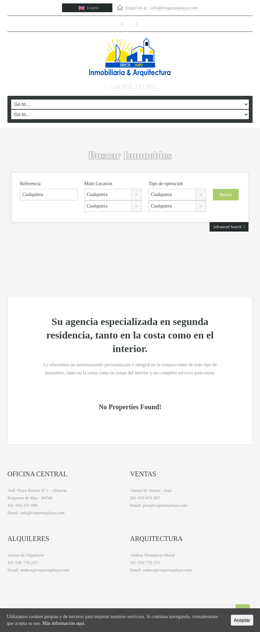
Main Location (98, 183)
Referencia (30, 183)
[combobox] (113, 194)
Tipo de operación (166, 183)
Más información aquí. (63, 623)
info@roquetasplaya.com (174, 7)
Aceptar (242, 620)
